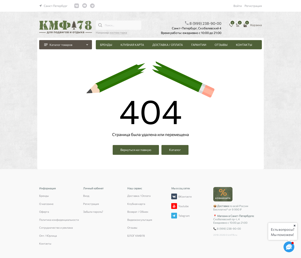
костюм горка (118, 32)
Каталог (175, 150)
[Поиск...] (100, 25)
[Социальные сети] (289, 247)
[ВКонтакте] (174, 196)
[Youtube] (174, 206)
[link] (53, 5)
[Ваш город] (294, 226)
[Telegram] (174, 215)
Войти (237, 5)
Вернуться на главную (135, 150)
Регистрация (253, 5)
